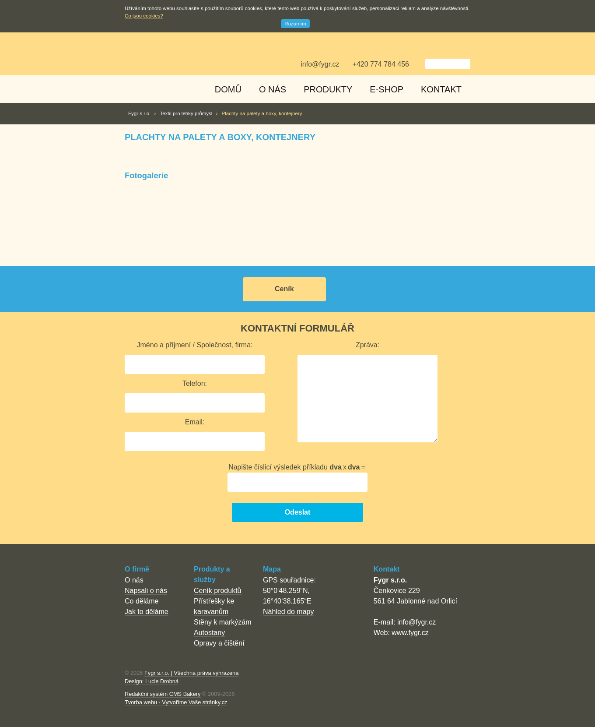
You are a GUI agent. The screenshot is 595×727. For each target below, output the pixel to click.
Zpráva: (367, 345)
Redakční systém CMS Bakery (163, 694)
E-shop (386, 89)
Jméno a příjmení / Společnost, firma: (195, 345)
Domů (228, 89)
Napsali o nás (146, 590)
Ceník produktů (218, 590)
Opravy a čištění (219, 643)
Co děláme (141, 601)
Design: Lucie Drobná (151, 681)
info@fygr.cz (320, 64)
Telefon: (194, 383)
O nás (272, 89)
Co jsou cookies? (144, 15)
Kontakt (441, 89)
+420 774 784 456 (381, 64)
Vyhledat (418, 64)
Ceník (284, 289)
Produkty (328, 89)
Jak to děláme (146, 611)
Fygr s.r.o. (139, 113)
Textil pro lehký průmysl (186, 113)
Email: (194, 422)
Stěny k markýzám (223, 622)
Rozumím (295, 23)
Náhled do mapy (288, 611)
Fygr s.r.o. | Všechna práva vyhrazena (191, 673)
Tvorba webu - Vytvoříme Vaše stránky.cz (176, 702)
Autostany (209, 632)
